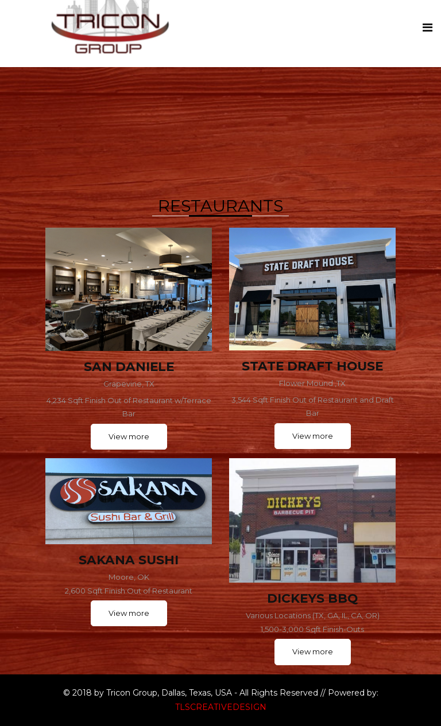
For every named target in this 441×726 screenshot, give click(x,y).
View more (129, 436)
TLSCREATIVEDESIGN (220, 707)
